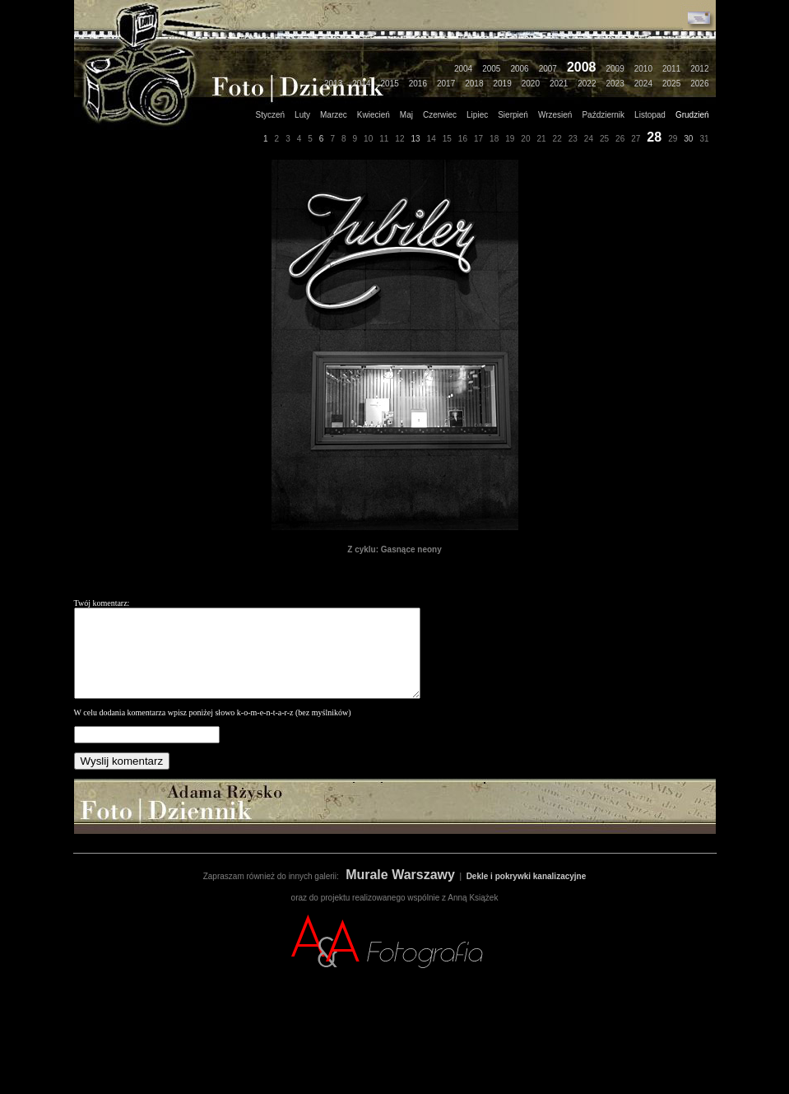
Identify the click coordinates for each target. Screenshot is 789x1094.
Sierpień (513, 114)
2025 (671, 83)
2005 (491, 68)
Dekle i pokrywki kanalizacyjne (526, 893)
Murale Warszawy (400, 892)
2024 (643, 83)
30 (688, 138)
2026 (699, 83)
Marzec (333, 114)
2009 (615, 68)
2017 (446, 83)
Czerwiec (440, 114)
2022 (587, 83)
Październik (603, 114)
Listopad (650, 114)
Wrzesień (555, 114)
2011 (671, 68)
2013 (333, 83)
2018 (474, 83)
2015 (390, 83)
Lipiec (477, 114)
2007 (548, 68)
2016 (418, 83)
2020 (531, 83)
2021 (559, 83)
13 (415, 138)
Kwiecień (373, 114)
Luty (302, 114)
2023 (615, 83)
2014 (361, 83)
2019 (503, 83)
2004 (463, 68)
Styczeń (270, 114)
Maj (406, 114)
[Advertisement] (394, 1057)
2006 (519, 68)
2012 (699, 68)
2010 (643, 68)
